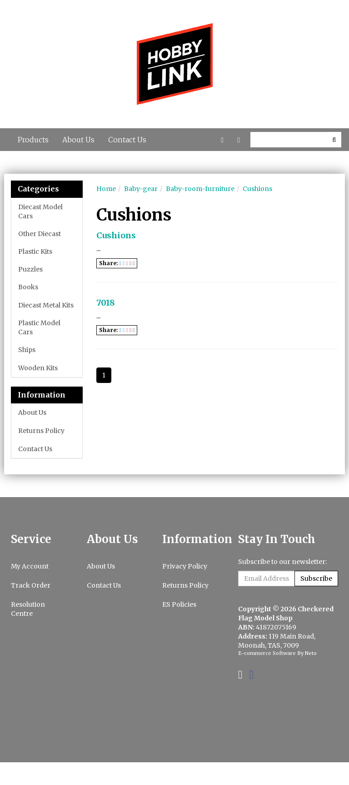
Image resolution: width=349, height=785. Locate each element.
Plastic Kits (35, 251)
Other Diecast (39, 234)
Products (33, 139)
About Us (78, 139)
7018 (105, 302)
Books (28, 287)
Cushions (257, 189)
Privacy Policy (184, 566)
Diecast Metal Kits (46, 305)
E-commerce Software (267, 653)
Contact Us (127, 139)
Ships (26, 350)
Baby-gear (141, 189)
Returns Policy (41, 431)
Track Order (30, 585)
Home (106, 189)
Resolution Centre (28, 609)
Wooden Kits (38, 368)
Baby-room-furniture (200, 189)
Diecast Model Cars (40, 211)
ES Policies (179, 604)
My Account (30, 566)
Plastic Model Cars (39, 327)
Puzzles (30, 269)
